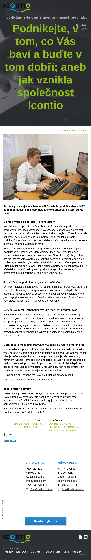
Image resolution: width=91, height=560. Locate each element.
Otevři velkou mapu (41, 489)
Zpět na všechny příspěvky (73, 130)
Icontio (17, 539)
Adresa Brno (35, 462)
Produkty (8, 552)
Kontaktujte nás (45, 521)
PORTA (83, 554)
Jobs (74, 17)
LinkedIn (86, 537)
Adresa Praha (67, 462)
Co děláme (14, 17)
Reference (47, 17)
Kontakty (77, 552)
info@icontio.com (36, 480)
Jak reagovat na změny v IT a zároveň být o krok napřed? (63, 427)
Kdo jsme (31, 17)
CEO (6, 441)
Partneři (63, 17)
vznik (13, 441)
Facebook (80, 537)
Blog (84, 17)
